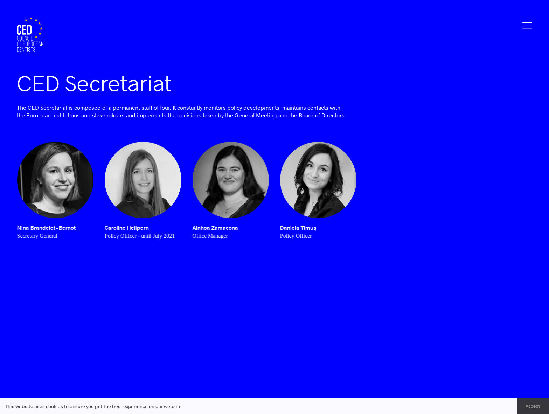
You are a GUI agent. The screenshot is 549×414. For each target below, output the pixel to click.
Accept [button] (533, 406)
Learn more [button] (197, 406)
